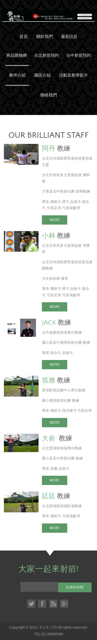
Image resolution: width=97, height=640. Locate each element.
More (54, 220)
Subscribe (75, 587)
